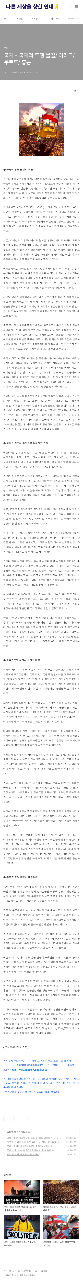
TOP (76, 1272)
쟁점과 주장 (54, 18)
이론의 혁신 (74, 18)
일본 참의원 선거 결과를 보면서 (23, 1154)
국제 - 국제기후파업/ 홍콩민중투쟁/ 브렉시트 (30, 1146)
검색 (69, 6)
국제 (9, 1132)
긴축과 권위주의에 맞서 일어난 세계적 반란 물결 (32, 1142)
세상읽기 (35, 18)
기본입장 (18, 18)
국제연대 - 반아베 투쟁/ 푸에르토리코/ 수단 (29, 1150)
